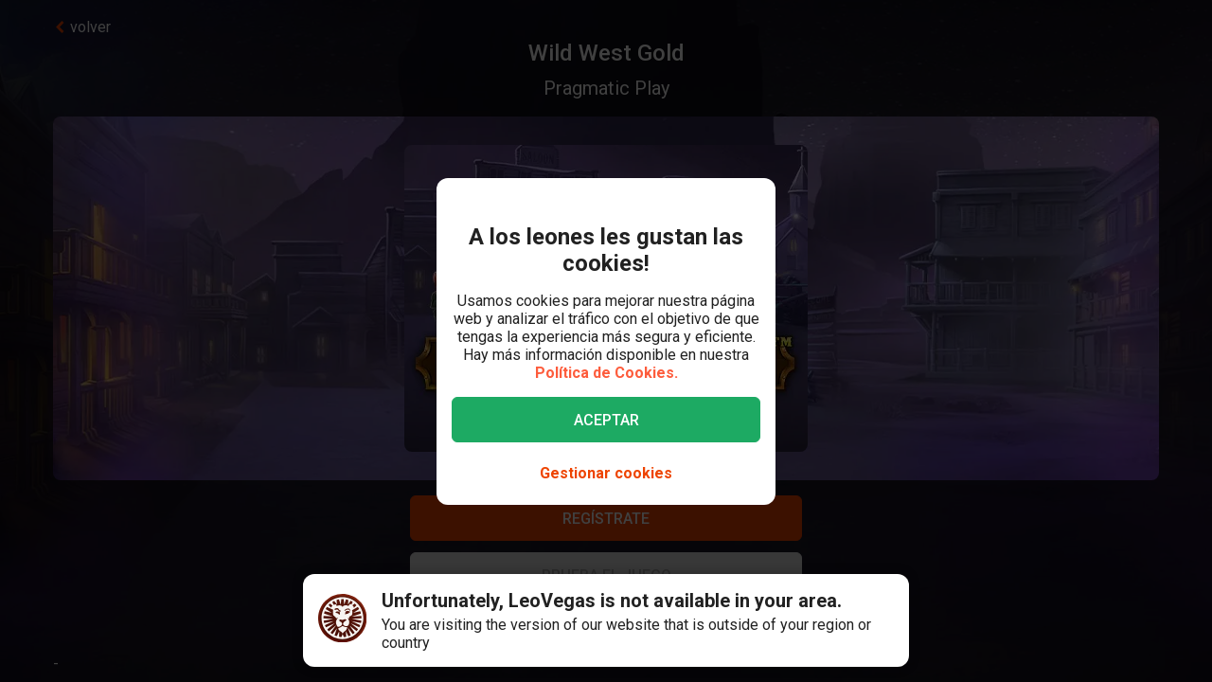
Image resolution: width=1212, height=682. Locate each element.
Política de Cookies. (606, 373)
